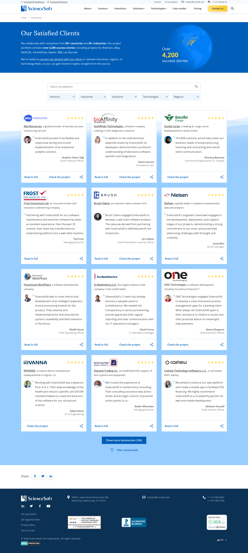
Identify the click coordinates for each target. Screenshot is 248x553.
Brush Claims (102, 203)
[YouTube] (48, 506)
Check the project (59, 177)
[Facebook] (40, 506)
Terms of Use (28, 530)
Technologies (156, 96)
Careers (157, 2)
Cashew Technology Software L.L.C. (185, 370)
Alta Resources (33, 126)
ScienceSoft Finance (57, 2)
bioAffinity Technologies (108, 126)
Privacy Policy (28, 524)
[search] (232, 8)
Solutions (125, 96)
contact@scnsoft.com (158, 497)
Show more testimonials (124, 440)
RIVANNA (29, 370)
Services (63, 96)
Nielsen (168, 203)
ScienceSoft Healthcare (32, 2)
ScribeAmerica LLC (105, 284)
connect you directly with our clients (60, 59)
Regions (187, 96)
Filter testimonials (124, 450)
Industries (94, 96)
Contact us (217, 8)
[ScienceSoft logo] (36, 8)
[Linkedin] (23, 506)
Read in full (31, 177)
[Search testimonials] (124, 86)
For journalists (171, 2)
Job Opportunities (30, 519)
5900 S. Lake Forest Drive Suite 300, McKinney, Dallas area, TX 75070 (90, 499)
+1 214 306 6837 (215, 497)
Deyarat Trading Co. (106, 370)
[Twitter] (31, 506)
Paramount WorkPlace (37, 284)
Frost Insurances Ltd (36, 203)
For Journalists (28, 514)
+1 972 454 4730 (215, 500)
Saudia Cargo (172, 126)
